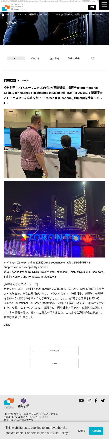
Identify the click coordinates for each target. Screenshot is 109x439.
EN (92, 7)
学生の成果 (74, 58)
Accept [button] (96, 430)
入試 (93, 58)
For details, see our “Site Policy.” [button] (47, 433)
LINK (7, 324)
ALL (16, 58)
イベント (35, 58)
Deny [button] (81, 430)
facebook (95, 400)
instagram (89, 400)
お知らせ (54, 58)
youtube (81, 400)
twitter (102, 400)
